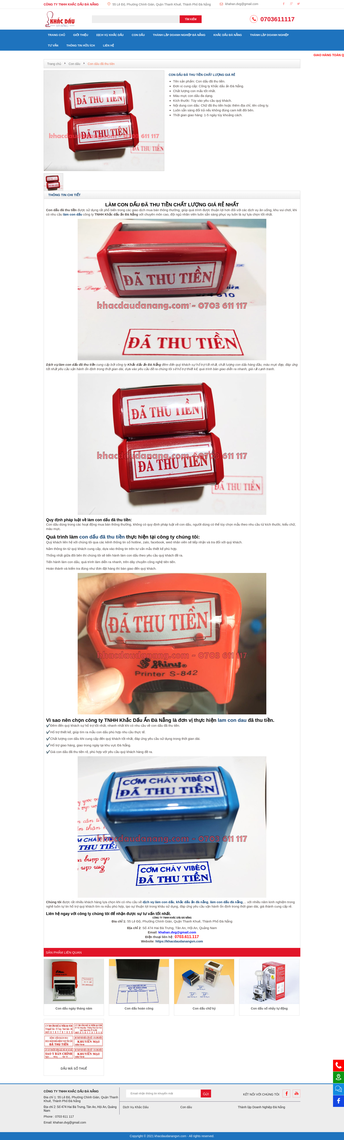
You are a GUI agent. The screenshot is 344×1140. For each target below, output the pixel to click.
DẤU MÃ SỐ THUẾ (74, 1068)
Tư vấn (53, 45)
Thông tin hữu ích (80, 45)
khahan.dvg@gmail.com (241, 4)
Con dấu (138, 35)
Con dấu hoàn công (139, 1008)
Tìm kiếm (191, 19)
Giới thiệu (80, 35)
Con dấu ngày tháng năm (74, 1008)
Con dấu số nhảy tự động (269, 1008)
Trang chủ (56, 35)
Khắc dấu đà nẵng (227, 35)
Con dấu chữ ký (204, 1008)
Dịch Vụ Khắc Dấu (110, 35)
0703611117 (277, 19)
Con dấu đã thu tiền (101, 64)
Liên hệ (108, 45)
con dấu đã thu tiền (102, 537)
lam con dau (232, 720)
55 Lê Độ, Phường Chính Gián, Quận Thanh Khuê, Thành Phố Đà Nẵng (162, 4)
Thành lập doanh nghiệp (269, 35)
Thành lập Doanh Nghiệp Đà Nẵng (179, 35)
